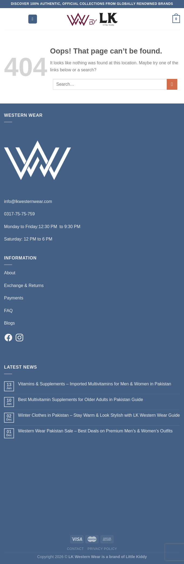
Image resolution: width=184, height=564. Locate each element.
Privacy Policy (102, 549)
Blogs (9, 323)
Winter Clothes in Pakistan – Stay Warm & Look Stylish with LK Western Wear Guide (99, 415)
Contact (75, 549)
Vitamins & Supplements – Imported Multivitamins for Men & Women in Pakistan (94, 384)
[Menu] (32, 19)
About (9, 273)
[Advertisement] (92, 485)
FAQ (8, 310)
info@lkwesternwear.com (28, 201)
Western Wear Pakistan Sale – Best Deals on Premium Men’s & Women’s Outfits (95, 431)
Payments (13, 298)
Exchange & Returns (24, 285)
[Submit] (172, 84)
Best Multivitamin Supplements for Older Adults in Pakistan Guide (80, 399)
